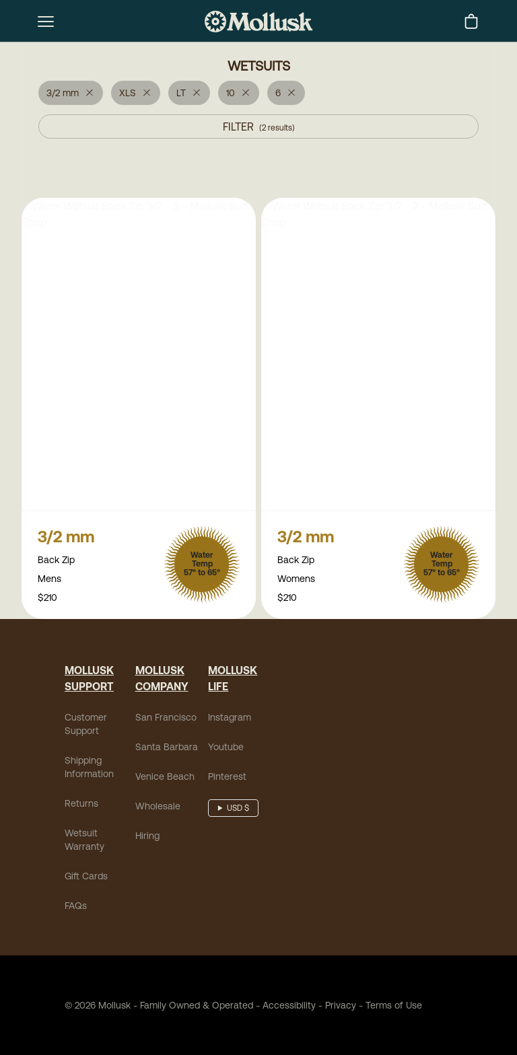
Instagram (229, 718)
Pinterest (227, 777)
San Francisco (166, 718)
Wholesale (157, 807)
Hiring (147, 837)
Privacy (340, 1006)
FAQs (76, 907)
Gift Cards (86, 877)
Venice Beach (165, 777)
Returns (81, 804)
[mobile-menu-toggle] (46, 21)
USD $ (238, 809)
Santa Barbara (166, 748)
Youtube (226, 748)
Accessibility (284, 1006)
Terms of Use (394, 1006)
